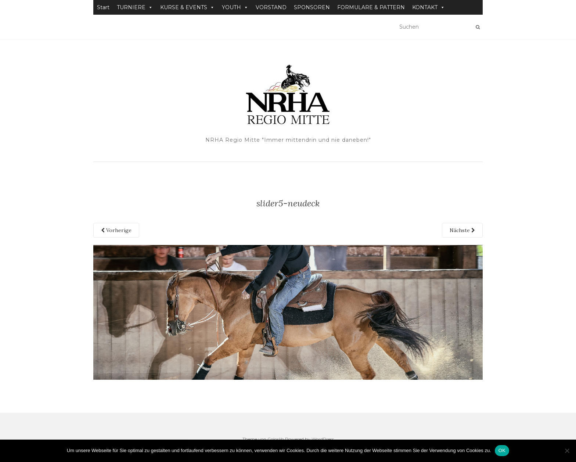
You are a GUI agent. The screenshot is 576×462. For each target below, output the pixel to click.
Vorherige (116, 230)
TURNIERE (135, 7)
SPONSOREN (312, 7)
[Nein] (566, 450)
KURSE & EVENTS (187, 7)
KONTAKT (428, 7)
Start (103, 7)
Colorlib (275, 439)
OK (501, 450)
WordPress (323, 439)
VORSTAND (271, 7)
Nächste (462, 230)
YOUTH (235, 7)
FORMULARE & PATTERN (371, 7)
